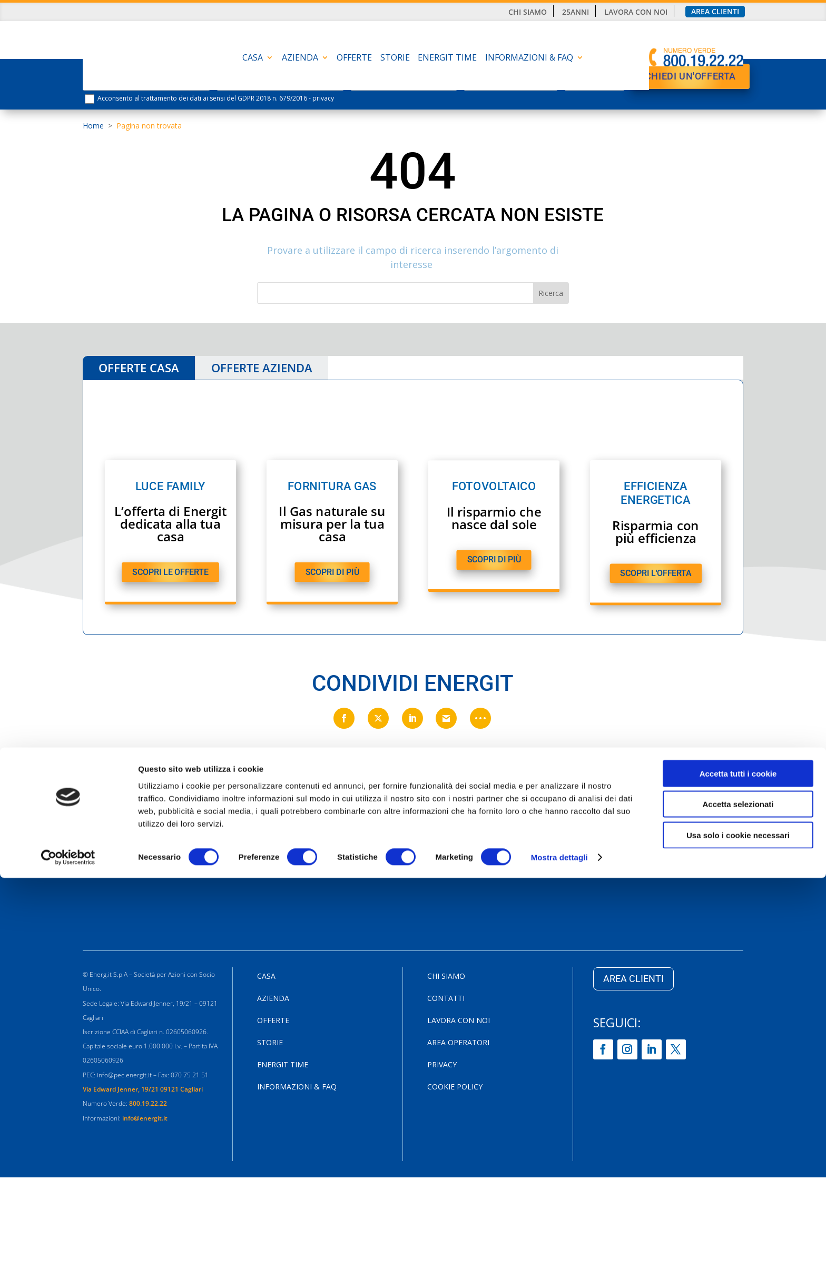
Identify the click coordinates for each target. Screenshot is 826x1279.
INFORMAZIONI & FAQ (529, 58)
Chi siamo (527, 12)
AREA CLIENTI (633, 980)
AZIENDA (300, 58)
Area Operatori (458, 1045)
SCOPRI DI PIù (332, 572)
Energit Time (447, 58)
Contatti (446, 1001)
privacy (323, 98)
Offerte (354, 58)
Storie (395, 58)
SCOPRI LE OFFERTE (170, 572)
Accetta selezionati (737, 1205)
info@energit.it (146, 1120)
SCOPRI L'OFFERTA (655, 574)
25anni (575, 12)
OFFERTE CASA (139, 367)
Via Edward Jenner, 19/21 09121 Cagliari (143, 1091)
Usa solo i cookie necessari (738, 1235)
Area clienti (715, 11)
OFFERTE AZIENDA (261, 367)
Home (93, 126)
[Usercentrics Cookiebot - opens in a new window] (68, 1258)
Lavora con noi (635, 12)
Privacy (442, 1067)
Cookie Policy (455, 1089)
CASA (252, 58)
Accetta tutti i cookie (738, 1173)
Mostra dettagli (559, 1258)
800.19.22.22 (148, 1105)
